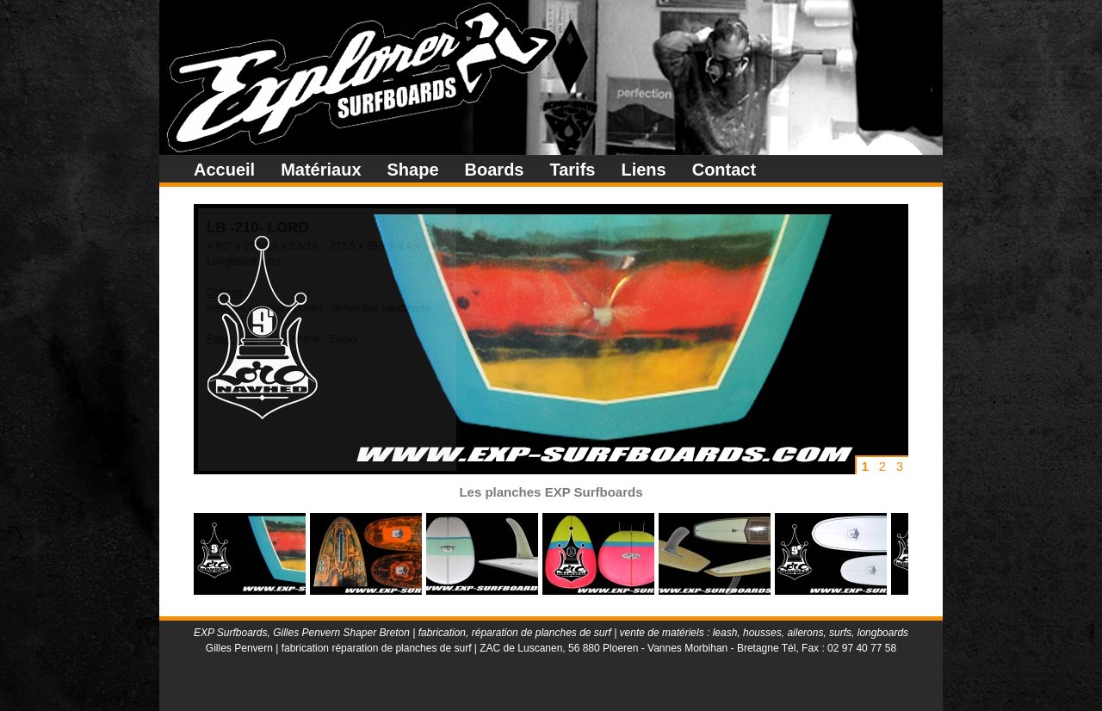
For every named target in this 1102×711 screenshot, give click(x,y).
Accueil (224, 169)
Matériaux (321, 169)
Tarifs (572, 169)
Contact (724, 169)
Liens (643, 169)
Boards (494, 169)
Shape (413, 169)
